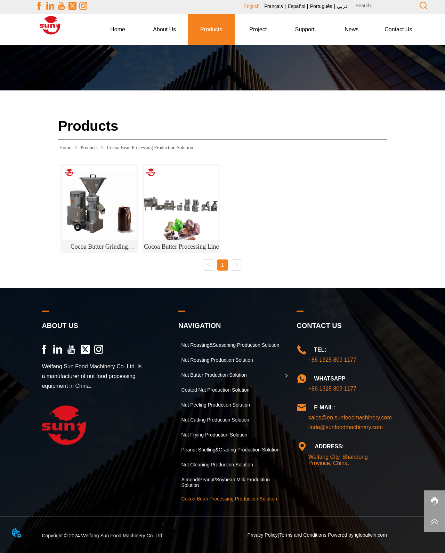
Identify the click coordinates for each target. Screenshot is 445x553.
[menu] (258, 29)
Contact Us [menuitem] (398, 29)
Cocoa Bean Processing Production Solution (149, 147)
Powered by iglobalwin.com (357, 535)
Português (321, 6)
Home (65, 147)
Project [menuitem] (258, 29)
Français (273, 6)
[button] (164, 29)
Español (296, 6)
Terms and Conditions (302, 535)
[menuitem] (164, 29)
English (252, 6)
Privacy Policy (263, 535)
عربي (342, 6)
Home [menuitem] (117, 29)
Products (89, 147)
